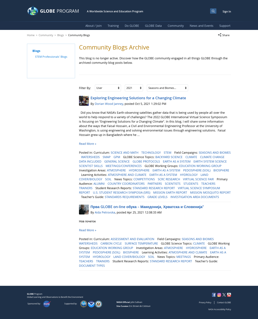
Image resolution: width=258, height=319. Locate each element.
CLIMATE (191, 157)
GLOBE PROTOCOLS (147, 161)
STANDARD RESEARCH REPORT (154, 188)
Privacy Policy (205, 302)
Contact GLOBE (224, 302)
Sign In (227, 11)
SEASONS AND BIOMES (215, 152)
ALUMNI (99, 184)
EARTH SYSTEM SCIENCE (211, 161)
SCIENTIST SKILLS (91, 166)
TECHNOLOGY (151, 152)
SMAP (107, 157)
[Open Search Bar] (213, 11)
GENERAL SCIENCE (117, 161)
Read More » (87, 144)
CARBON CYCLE (112, 243)
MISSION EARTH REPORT (170, 192)
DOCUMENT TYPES (92, 266)
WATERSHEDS (91, 157)
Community (46, 35)
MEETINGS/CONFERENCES (124, 166)
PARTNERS (155, 184)
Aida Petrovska (105, 212)
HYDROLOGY (189, 175)
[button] (224, 35)
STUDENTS (191, 184)
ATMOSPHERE (117, 170)
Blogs (60, 35)
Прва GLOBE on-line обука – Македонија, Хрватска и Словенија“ (147, 206)
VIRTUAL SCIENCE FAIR (199, 179)
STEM (168, 152)
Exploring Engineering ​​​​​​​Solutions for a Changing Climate (138, 97)
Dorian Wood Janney (109, 104)
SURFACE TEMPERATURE (142, 243)
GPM (117, 157)
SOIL (108, 179)
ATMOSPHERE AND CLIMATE (127, 175)
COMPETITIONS (144, 179)
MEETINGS (184, 257)
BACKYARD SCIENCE (169, 157)
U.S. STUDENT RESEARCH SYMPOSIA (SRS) (122, 192)
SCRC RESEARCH (169, 179)
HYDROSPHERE (139, 170)
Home (31, 35)
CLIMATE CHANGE (212, 157)
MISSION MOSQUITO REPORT (210, 192)
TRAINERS (86, 188)
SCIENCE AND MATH (125, 152)
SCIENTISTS (173, 184)
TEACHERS (208, 184)
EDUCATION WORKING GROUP (200, 166)
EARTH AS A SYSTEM (177, 161)
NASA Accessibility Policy (219, 309)
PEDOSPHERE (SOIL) (197, 170)
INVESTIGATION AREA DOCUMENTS (195, 197)
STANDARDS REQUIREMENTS (125, 197)
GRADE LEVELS (157, 197)
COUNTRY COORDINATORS (126, 184)
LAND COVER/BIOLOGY (129, 257)
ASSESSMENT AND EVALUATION (133, 239)
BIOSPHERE (221, 170)
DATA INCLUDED (90, 161)
